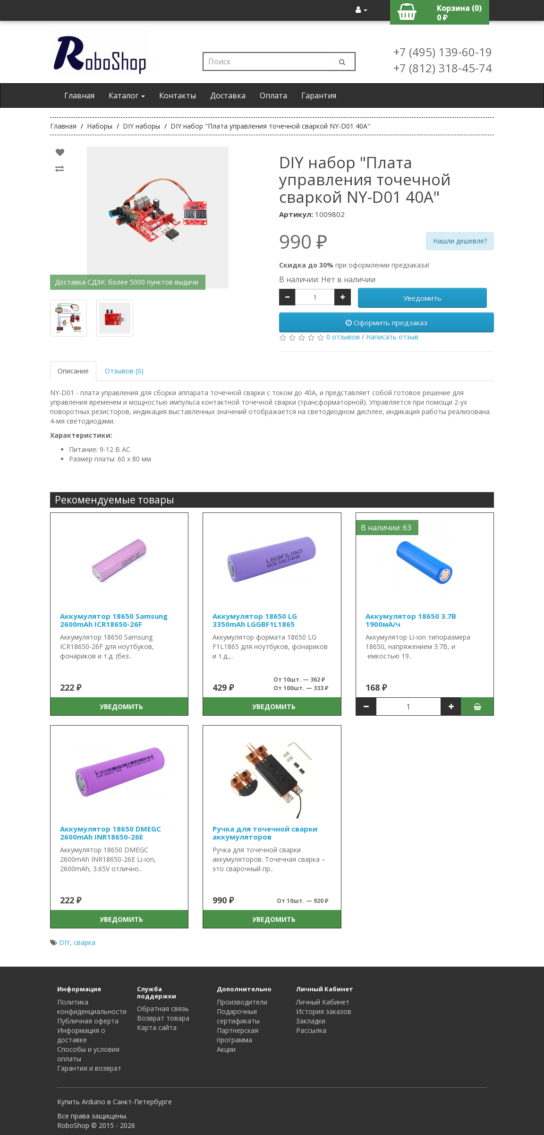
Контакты (177, 95)
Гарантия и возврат (89, 1068)
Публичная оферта (88, 1020)
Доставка (228, 95)
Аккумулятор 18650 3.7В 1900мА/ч (411, 620)
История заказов (323, 1011)
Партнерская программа (237, 1035)
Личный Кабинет (322, 1001)
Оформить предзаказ (386, 322)
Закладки (310, 1020)
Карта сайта (157, 1027)
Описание (73, 370)
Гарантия (318, 95)
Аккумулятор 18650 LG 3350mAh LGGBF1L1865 (254, 620)
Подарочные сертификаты (238, 1016)
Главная (79, 95)
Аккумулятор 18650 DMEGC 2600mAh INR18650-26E (110, 832)
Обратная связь (163, 1008)
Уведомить (422, 298)
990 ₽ (303, 241)
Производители (242, 1001)
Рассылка (311, 1030)
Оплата (273, 95)
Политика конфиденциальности (92, 1006)
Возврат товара (163, 1018)
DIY (64, 942)
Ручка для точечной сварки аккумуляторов (264, 832)
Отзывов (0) (124, 370)
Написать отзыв (392, 336)
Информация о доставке (81, 1035)
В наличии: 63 (386, 527)
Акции (226, 1049)
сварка (84, 942)
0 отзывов (343, 336)
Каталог (127, 95)
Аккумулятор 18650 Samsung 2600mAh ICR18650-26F (114, 620)
